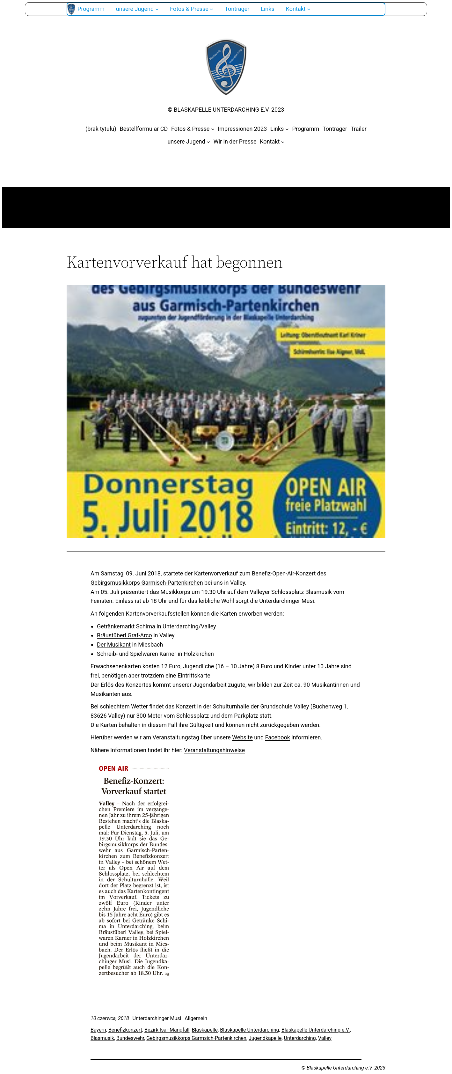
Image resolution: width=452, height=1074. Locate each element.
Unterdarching (300, 1038)
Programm (305, 128)
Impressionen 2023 (242, 128)
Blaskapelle (205, 1030)
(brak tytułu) (100, 128)
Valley (325, 1038)
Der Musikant (114, 644)
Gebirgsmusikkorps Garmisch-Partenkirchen (147, 582)
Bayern (98, 1030)
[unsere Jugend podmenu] (157, 9)
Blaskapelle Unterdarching (249, 1030)
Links (277, 128)
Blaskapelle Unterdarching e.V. (315, 1030)
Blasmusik (102, 1038)
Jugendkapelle (265, 1038)
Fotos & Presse (190, 128)
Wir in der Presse (235, 141)
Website (242, 737)
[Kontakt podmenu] (308, 9)
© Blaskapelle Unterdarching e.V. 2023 (226, 109)
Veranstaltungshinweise (214, 750)
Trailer (359, 128)
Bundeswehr (130, 1038)
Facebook (277, 737)
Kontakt (270, 141)
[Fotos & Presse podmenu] (211, 9)
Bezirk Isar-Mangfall (166, 1030)
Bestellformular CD (144, 128)
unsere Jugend (186, 141)
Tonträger (335, 128)
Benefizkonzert (125, 1030)
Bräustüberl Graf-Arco (124, 635)
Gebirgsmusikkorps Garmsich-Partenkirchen (196, 1038)
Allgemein (196, 1018)
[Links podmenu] (287, 129)
